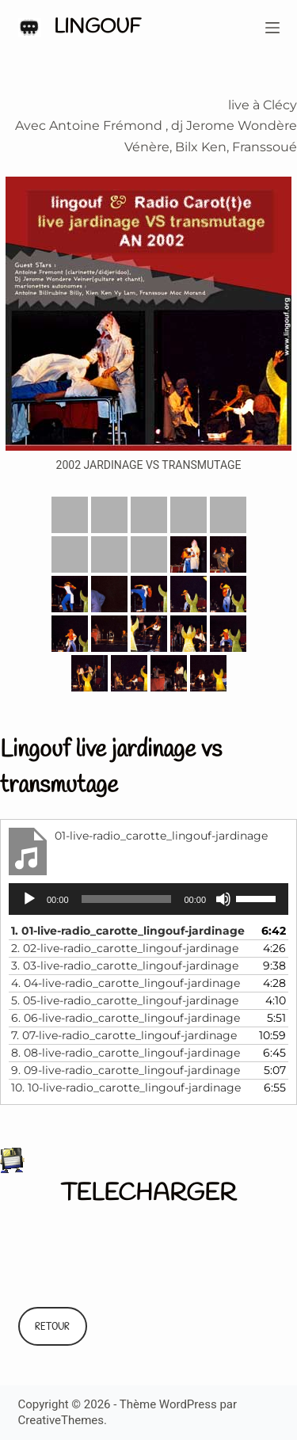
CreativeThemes (61, 1420)
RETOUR (52, 1325)
